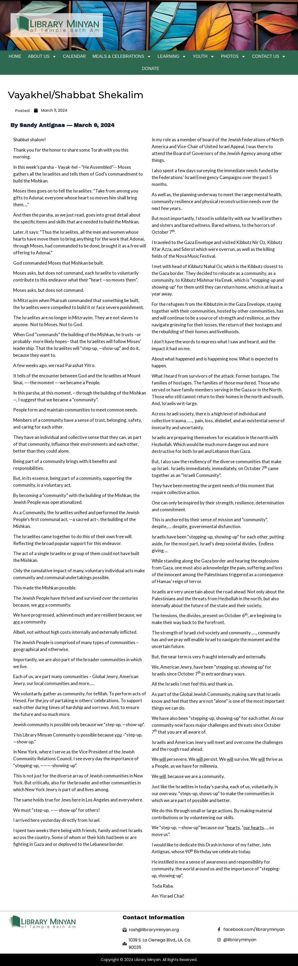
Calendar (74, 56)
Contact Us (269, 56)
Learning (172, 56)
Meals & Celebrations (122, 56)
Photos (233, 56)
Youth (203, 56)
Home (15, 56)
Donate (150, 68)
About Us (42, 56)
